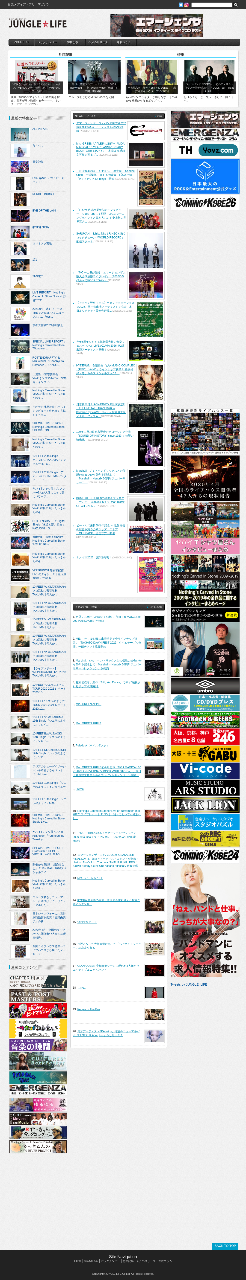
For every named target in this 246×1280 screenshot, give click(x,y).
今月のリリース (98, 42)
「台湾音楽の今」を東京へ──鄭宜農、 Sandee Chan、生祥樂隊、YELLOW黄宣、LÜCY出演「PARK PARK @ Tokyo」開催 (105, 174)
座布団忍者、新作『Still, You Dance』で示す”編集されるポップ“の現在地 (152, 89)
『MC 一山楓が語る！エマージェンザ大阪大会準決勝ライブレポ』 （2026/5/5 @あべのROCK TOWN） (101, 276)
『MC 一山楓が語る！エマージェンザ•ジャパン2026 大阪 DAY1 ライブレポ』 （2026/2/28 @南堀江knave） (105, 836)
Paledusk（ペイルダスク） (92, 745)
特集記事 (72, 42)
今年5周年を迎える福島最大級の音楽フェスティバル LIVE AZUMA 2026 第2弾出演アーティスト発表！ (100, 345)
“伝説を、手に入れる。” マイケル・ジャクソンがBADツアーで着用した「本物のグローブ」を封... (36, 88)
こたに (81, 987)
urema (80, 789)
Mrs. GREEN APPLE (88, 704)
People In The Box (88, 1009)
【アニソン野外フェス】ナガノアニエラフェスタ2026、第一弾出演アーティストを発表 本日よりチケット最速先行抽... (105, 306)
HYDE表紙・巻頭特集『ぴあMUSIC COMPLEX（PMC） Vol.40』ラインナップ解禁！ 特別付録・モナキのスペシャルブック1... (105, 369)
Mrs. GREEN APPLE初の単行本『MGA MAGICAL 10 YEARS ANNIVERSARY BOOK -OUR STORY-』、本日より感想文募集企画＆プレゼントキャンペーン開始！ (107, 771)
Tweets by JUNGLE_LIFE (189, 984)
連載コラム (124, 42)
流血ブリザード (87, 922)
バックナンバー (47, 42)
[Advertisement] (37, 1197)
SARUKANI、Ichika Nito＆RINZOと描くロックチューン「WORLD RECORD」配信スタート (101, 237)
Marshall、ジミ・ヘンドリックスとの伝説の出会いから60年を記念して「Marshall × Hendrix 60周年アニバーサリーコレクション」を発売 (107, 664)
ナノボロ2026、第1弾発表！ (94, 557)
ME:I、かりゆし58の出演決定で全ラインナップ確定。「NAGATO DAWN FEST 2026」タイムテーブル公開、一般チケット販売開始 (107, 642)
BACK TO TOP (225, 1246)
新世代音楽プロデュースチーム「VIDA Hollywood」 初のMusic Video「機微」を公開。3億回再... (94, 88)
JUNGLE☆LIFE (38, 25)
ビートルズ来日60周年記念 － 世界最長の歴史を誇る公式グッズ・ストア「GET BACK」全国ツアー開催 (100, 529)
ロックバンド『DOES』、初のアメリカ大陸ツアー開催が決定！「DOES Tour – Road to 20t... (209, 88)
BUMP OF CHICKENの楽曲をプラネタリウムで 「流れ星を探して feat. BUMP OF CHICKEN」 (100, 502)
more (160, 116)
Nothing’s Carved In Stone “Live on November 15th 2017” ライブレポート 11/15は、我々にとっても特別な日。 (107, 814)
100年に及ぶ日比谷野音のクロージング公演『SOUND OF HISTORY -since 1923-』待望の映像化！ (105, 435)
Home (77, 1261)
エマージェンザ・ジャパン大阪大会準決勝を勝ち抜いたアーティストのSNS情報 (101, 127)
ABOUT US (21, 42)
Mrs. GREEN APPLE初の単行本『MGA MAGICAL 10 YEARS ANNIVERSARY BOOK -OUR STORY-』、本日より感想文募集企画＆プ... (100, 149)
